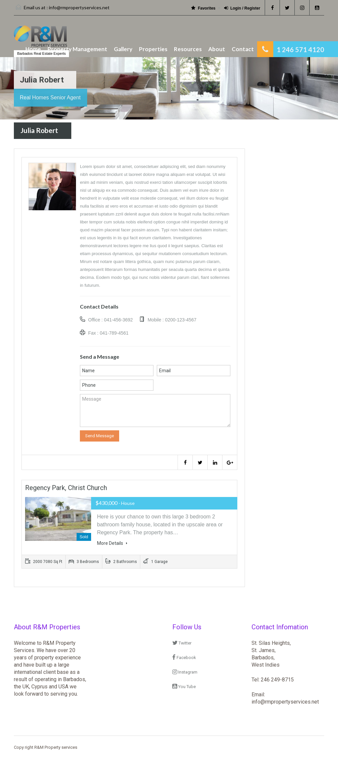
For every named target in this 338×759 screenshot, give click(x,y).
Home (33, 49)
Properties (153, 49)
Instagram (184, 672)
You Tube (184, 686)
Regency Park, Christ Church (66, 488)
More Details (112, 543)
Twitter (181, 643)
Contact (243, 49)
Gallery (123, 49)
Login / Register (242, 8)
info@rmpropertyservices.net (79, 7)
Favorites (203, 8)
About (216, 49)
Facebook (184, 657)
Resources (188, 49)
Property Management (77, 49)
